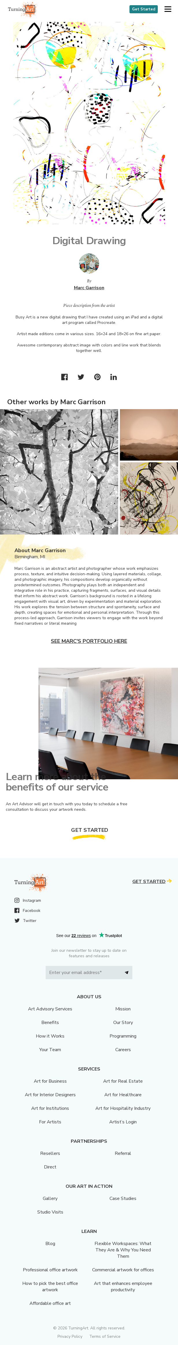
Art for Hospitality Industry (123, 1108)
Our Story (123, 1022)
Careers (123, 1050)
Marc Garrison (89, 288)
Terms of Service (104, 1336)
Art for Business (50, 1081)
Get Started (143, 9)
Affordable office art (50, 1303)
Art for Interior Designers (50, 1095)
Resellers (50, 1153)
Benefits (50, 1022)
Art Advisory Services (50, 1009)
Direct (50, 1167)
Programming (123, 1036)
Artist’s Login (123, 1122)
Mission (123, 1009)
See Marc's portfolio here (89, 641)
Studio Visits (50, 1212)
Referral (123, 1153)
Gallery (50, 1198)
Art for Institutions (50, 1108)
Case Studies (123, 1198)
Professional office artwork (50, 1270)
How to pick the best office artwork (50, 1286)
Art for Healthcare (123, 1095)
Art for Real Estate (123, 1081)
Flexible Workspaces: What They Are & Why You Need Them (122, 1249)
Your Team (50, 1050)
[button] (168, 9)
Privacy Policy (70, 1336)
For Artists (50, 1122)
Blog (50, 1243)
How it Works (50, 1036)
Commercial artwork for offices (123, 1270)
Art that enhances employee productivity (123, 1286)
